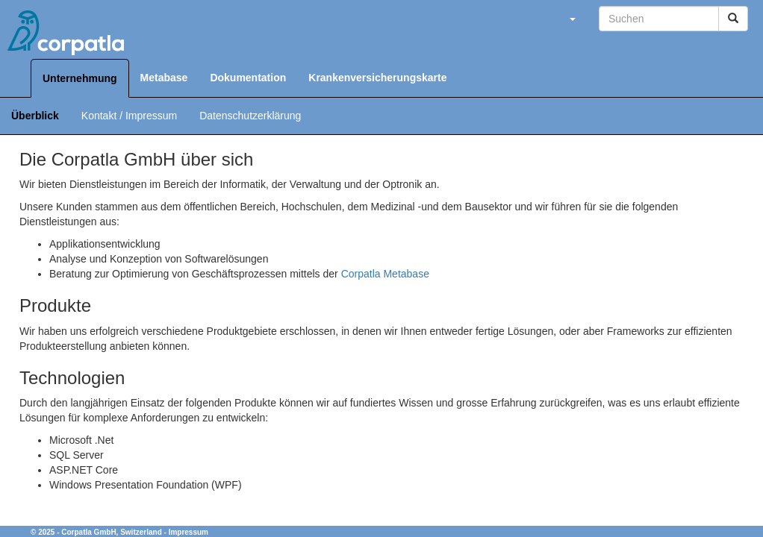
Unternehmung (80, 78)
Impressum (188, 532)
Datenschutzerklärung (250, 116)
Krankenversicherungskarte (377, 78)
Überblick (35, 116)
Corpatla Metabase (385, 274)
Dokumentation (248, 78)
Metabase (164, 78)
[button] (572, 18)
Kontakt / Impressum (129, 116)
